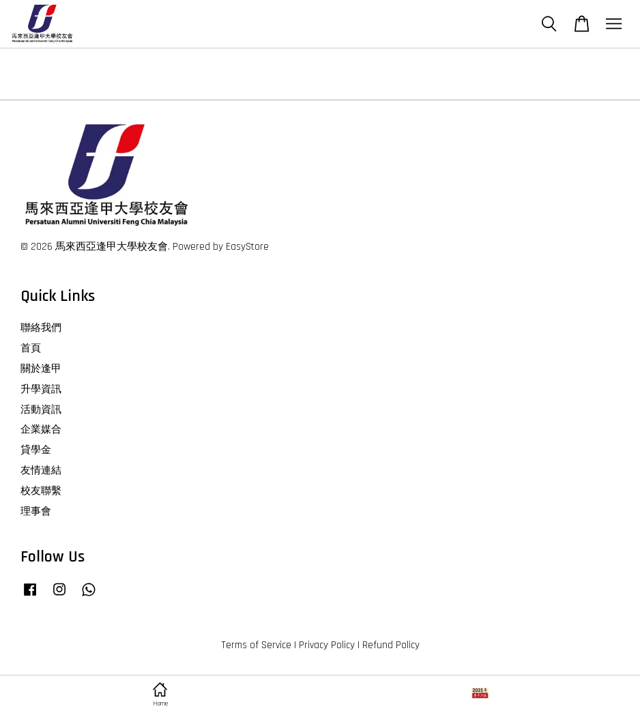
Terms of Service (256, 645)
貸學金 (35, 449)
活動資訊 (40, 409)
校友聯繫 (40, 490)
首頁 (30, 348)
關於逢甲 (40, 368)
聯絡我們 (40, 327)
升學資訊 (40, 389)
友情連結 (40, 470)
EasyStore (247, 246)
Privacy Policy (327, 645)
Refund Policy (391, 645)
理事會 (35, 511)
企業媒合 (40, 429)
